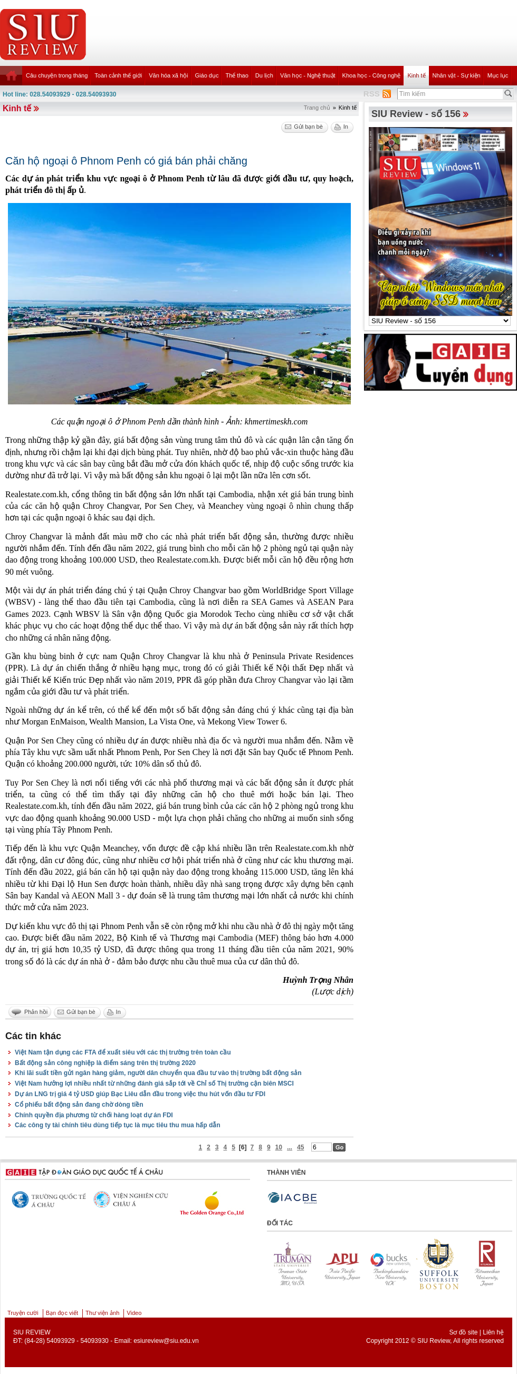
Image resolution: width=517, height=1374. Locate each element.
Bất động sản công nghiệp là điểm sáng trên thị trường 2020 (105, 1063)
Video (134, 1313)
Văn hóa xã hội (168, 75)
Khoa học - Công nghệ (371, 75)
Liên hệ (493, 1332)
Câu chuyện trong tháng (57, 75)
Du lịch (264, 75)
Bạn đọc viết (62, 1313)
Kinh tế (416, 75)
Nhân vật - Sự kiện (457, 75)
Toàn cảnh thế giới (118, 75)
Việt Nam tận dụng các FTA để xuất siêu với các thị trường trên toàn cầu (123, 1052)
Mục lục (498, 75)
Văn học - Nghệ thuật (308, 75)
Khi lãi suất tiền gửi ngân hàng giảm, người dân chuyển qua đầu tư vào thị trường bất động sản (158, 1073)
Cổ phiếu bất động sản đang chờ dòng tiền (79, 1104)
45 (300, 1147)
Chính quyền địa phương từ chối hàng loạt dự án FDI (94, 1115)
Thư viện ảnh (102, 1313)
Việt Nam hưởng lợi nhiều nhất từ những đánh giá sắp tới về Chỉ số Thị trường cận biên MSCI (154, 1083)
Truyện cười (23, 1313)
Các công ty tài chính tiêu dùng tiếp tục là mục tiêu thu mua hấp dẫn (118, 1125)
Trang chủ (317, 107)
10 (278, 1147)
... (289, 1147)
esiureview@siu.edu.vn (166, 1340)
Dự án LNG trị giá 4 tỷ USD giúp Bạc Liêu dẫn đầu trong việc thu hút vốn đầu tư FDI (140, 1094)
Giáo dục (207, 75)
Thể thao (236, 75)
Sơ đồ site (463, 1332)
